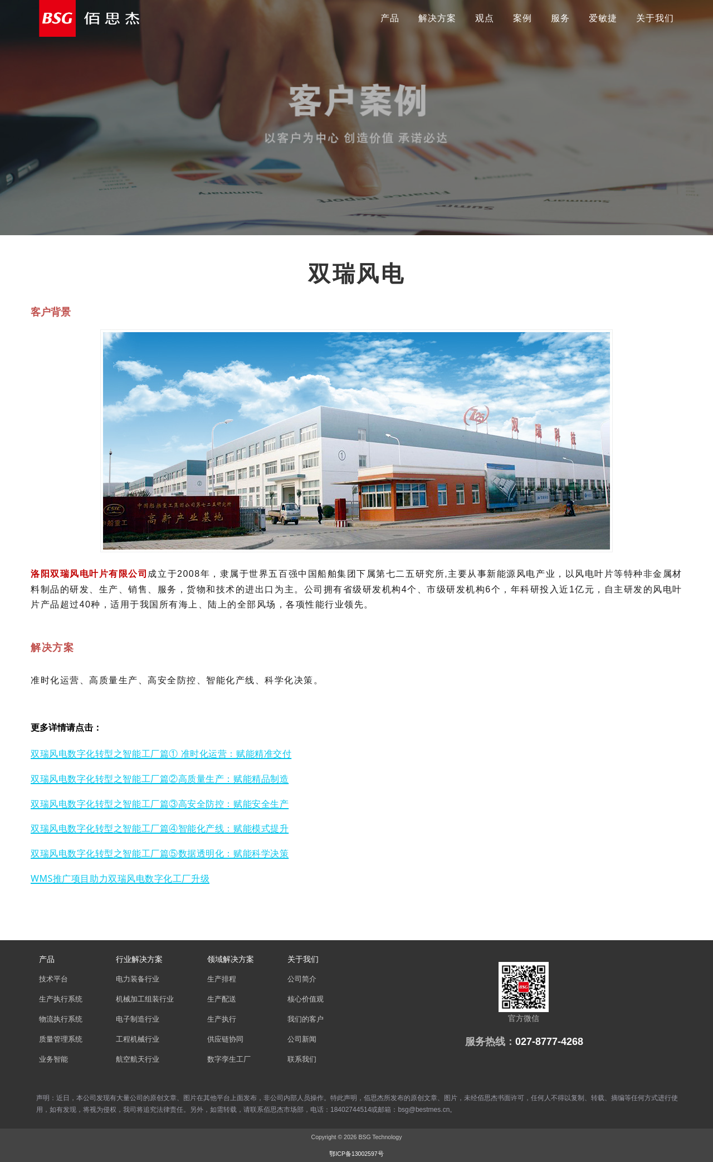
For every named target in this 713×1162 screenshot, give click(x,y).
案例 (522, 18)
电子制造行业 (137, 1019)
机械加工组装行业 (145, 999)
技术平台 (53, 979)
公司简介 (301, 979)
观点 (484, 18)
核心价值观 (305, 999)
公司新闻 (301, 1039)
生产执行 (221, 1019)
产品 (389, 18)
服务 (560, 18)
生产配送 (221, 999)
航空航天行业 (137, 1059)
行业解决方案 (139, 959)
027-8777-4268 (549, 1041)
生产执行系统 (60, 999)
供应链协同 (225, 1039)
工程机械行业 (137, 1039)
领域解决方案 (230, 959)
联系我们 (301, 1059)
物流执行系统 (60, 1019)
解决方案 (437, 18)
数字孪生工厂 (229, 1059)
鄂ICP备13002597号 (356, 1153)
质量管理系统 (60, 1039)
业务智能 (53, 1059)
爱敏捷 (603, 18)
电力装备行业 (137, 979)
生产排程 (221, 979)
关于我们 (655, 18)
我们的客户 (305, 1019)
